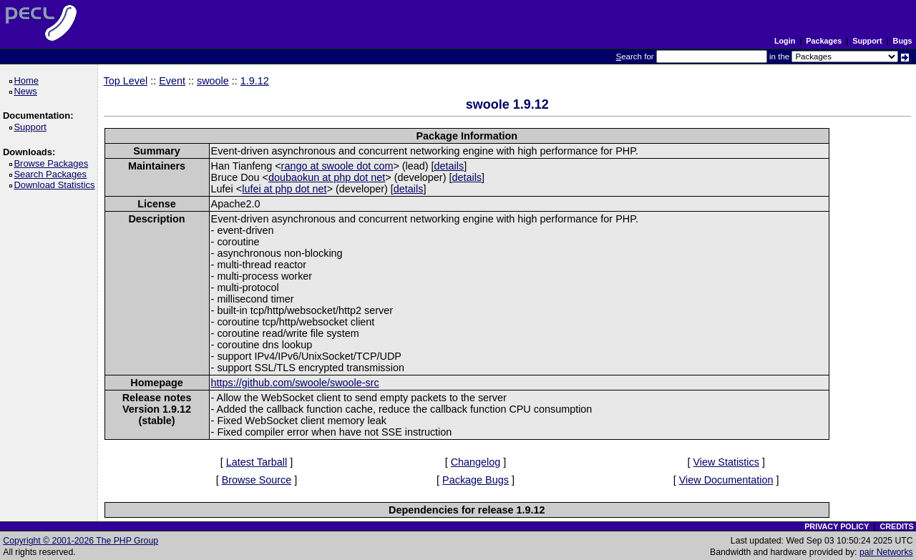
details (449, 166)
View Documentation (726, 480)
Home (28, 80)
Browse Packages (53, 163)
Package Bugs (475, 480)
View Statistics (726, 462)
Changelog (476, 462)
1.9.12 (254, 81)
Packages (824, 40)
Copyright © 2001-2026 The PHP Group (80, 541)
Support (867, 40)
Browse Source (257, 480)
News (27, 91)
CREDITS (896, 526)
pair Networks (886, 552)
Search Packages (52, 174)
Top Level (126, 81)
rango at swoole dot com (337, 166)
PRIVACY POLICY (836, 526)
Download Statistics (56, 185)
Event (172, 81)
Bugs (902, 40)
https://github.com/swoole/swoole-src (295, 382)
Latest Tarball (256, 462)
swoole (213, 81)
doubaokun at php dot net (326, 177)
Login (784, 40)
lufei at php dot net (284, 189)
